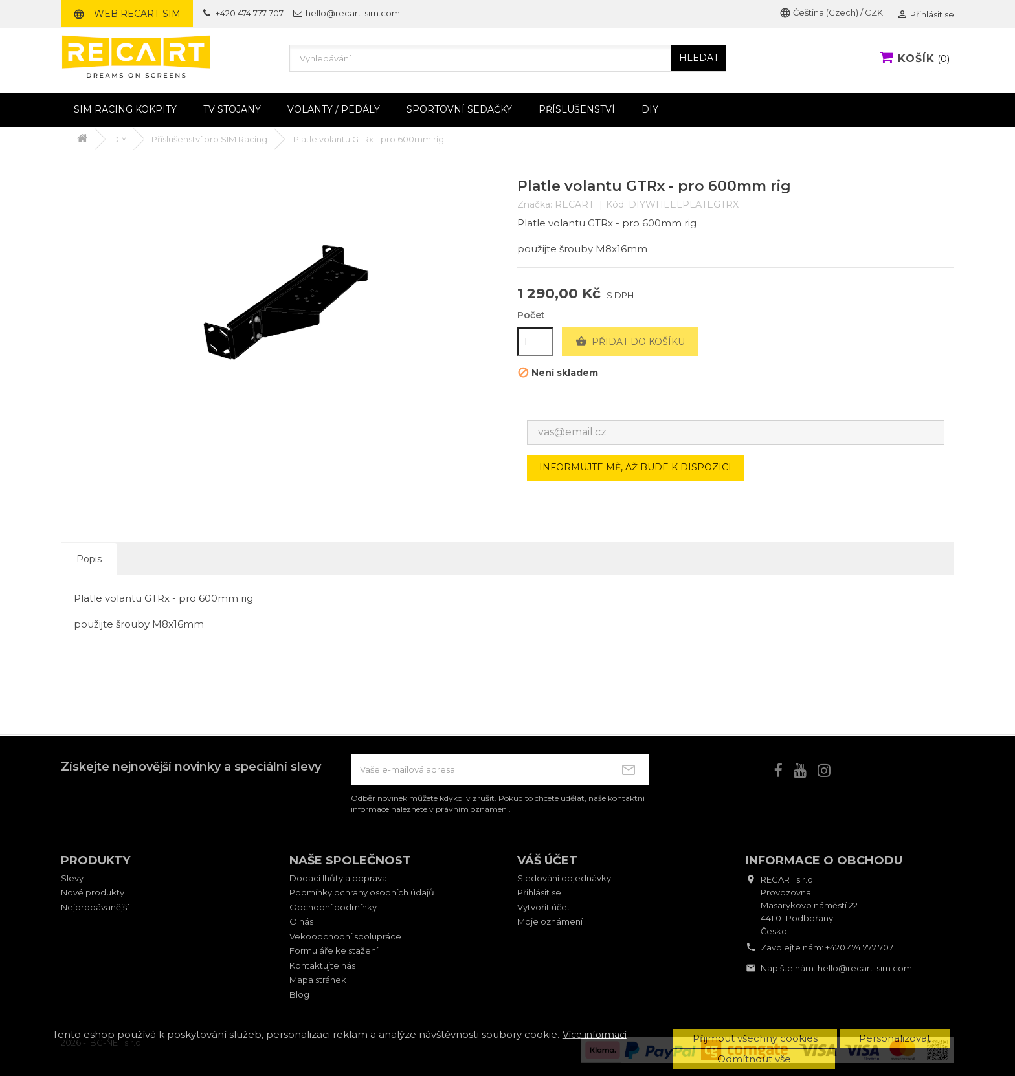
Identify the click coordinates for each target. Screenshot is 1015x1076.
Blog (299, 994)
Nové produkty (92, 892)
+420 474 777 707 (859, 947)
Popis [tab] (89, 559)
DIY (649, 109)
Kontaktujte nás (322, 965)
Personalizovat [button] (895, 1038)
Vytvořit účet (543, 907)
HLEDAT (699, 57)
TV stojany (232, 109)
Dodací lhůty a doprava (338, 878)
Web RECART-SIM (127, 13)
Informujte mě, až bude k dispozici (635, 467)
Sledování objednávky (564, 878)
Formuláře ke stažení (333, 950)
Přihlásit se (539, 892)
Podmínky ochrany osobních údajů (361, 892)
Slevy (72, 878)
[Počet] (535, 341)
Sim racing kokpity (125, 109)
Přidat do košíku (630, 341)
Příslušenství (577, 109)
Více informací (595, 1034)
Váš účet (547, 860)
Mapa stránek (317, 979)
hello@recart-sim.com (865, 968)
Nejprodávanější (95, 907)
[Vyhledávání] (507, 58)
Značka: (534, 204)
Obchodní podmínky (333, 907)
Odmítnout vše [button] (754, 1059)
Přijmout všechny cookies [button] (755, 1038)
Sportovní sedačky (459, 109)
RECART (574, 204)
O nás (301, 921)
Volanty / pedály (333, 109)
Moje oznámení (550, 921)
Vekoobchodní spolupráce (345, 936)
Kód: (616, 204)
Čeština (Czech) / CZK (831, 12)
